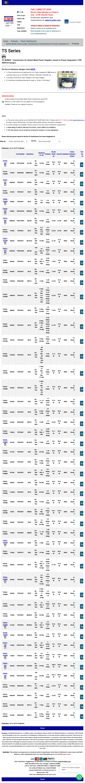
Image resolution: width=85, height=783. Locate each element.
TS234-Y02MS (5, 579)
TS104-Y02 (5, 163)
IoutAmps (65, 154)
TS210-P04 (5, 220)
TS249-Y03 (5, 676)
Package (47, 154)
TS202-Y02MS (5, 201)
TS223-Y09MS (5, 442)
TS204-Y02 (5, 211)
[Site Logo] (8, 19)
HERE (32, 69)
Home (5, 41)
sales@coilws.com (78, 120)
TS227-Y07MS (5, 543)
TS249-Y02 (5, 666)
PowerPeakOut (83, 154)
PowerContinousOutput (72, 154)
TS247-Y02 (5, 645)
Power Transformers (29, 41)
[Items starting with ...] (18, 141)
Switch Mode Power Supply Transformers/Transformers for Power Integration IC (37, 44)
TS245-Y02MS (5, 625)
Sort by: (33, 141)
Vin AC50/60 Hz (53, 154)
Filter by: (3, 141)
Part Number (20, 154)
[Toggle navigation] (6, 2)
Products (14, 41)
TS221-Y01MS (5, 241)
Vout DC (59, 154)
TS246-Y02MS (5, 635)
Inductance (29, 154)
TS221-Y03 (5, 251)
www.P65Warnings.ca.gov (62, 754)
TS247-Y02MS (5, 656)
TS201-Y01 (5, 182)
